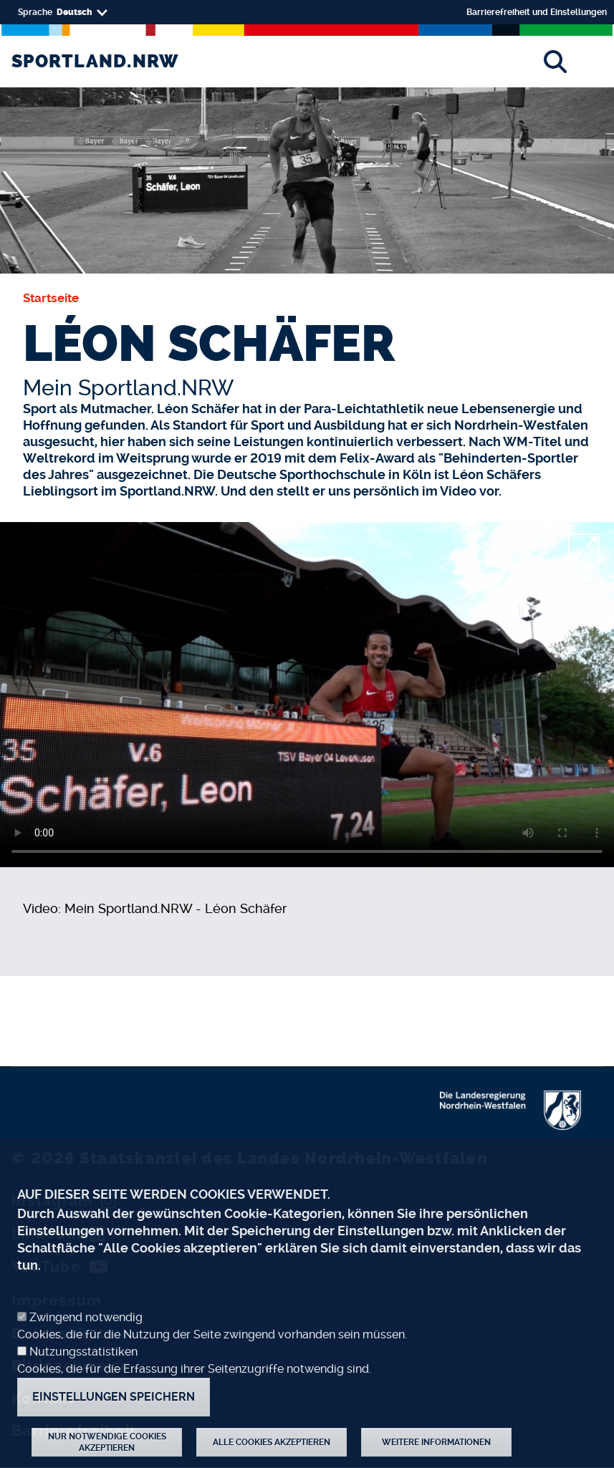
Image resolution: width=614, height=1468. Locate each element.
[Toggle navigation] (594, 61)
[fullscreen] (584, 549)
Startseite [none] (51, 298)
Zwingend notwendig (86, 1317)
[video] (307, 694)
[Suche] (555, 61)
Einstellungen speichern (113, 1397)
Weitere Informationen (436, 1442)
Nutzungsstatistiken (83, 1351)
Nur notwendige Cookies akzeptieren (107, 1442)
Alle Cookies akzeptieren (271, 1442)
